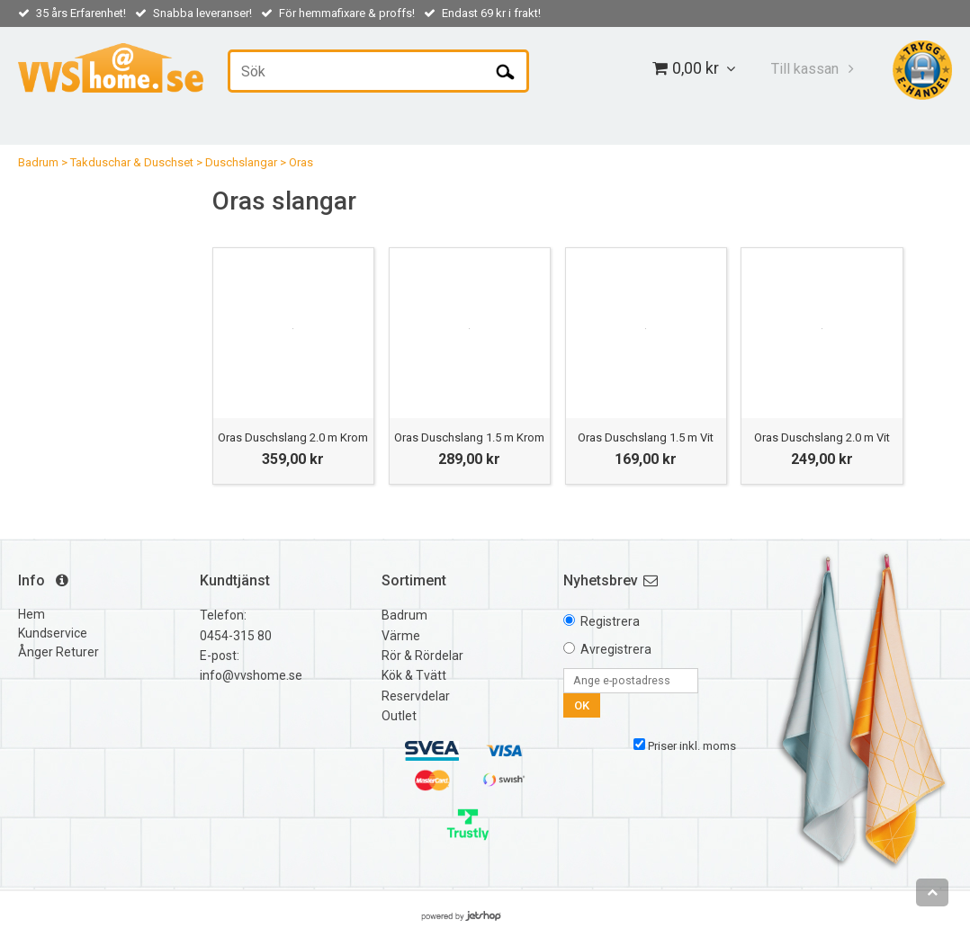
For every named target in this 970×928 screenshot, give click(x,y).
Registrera (610, 621)
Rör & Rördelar (422, 655)
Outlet (399, 716)
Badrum (38, 162)
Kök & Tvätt (414, 675)
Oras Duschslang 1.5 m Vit (646, 437)
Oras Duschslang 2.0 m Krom (293, 437)
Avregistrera (615, 649)
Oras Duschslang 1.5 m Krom (469, 437)
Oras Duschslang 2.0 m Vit (822, 437)
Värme (401, 636)
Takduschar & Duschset (131, 162)
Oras (301, 162)
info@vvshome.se (251, 675)
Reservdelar (416, 696)
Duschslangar (241, 162)
